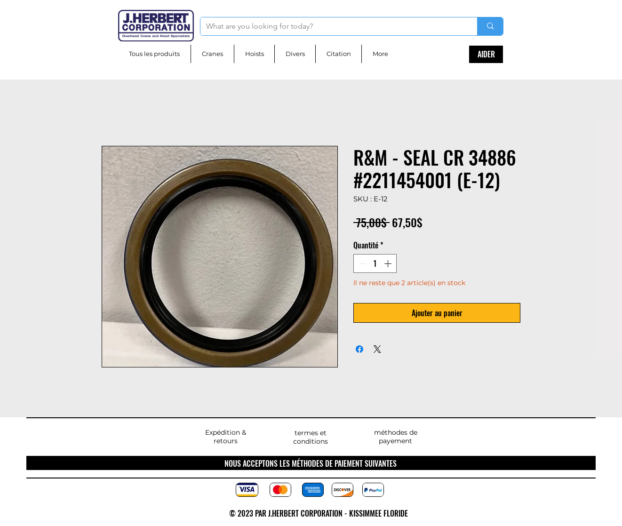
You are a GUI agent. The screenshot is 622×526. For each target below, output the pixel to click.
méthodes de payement (395, 436)
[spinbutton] (375, 263)
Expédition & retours (225, 436)
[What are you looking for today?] (331, 26)
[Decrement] (361, 263)
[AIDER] (486, 54)
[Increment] (388, 263)
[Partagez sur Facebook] (359, 349)
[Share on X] (377, 349)
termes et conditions (310, 437)
